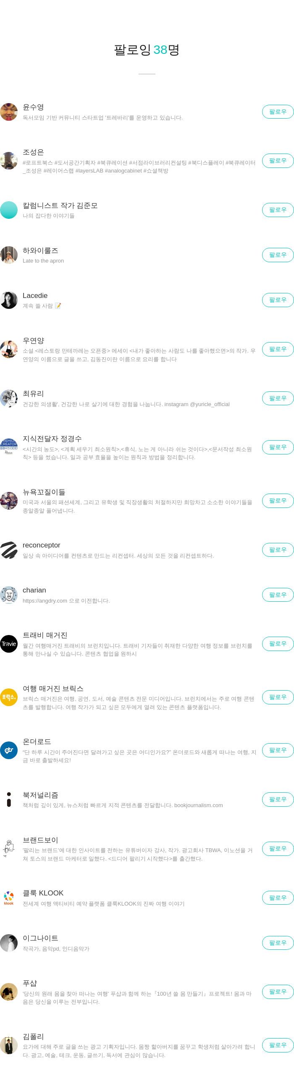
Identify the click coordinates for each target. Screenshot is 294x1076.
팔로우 (278, 111)
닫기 (277, 17)
